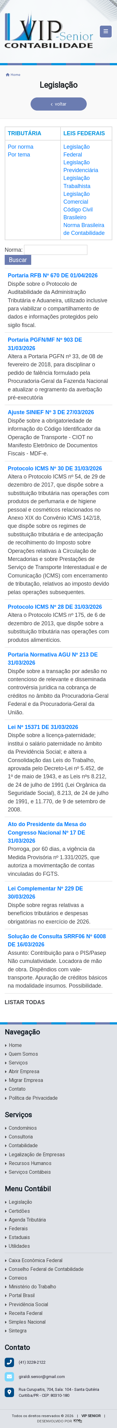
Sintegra (16, 1331)
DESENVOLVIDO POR (54, 1421)
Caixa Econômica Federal (33, 1260)
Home (13, 75)
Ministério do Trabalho (30, 1287)
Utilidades (17, 1246)
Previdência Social (26, 1304)
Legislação (18, 1202)
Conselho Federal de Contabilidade (44, 1269)
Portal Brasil (20, 1295)
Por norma (20, 147)
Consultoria (19, 1137)
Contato (15, 1089)
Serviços (16, 1063)
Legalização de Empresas (35, 1155)
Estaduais (17, 1237)
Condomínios (21, 1128)
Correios (16, 1278)
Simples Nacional (25, 1322)
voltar (58, 104)
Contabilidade (21, 1145)
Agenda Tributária (25, 1220)
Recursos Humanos (28, 1163)
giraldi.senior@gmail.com (42, 1376)
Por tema (19, 154)
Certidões (17, 1211)
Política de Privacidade (31, 1098)
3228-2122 (32, 1362)
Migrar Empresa (24, 1080)
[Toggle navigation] (105, 31)
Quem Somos (21, 1054)
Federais (16, 1229)
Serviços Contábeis (28, 1172)
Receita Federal (23, 1313)
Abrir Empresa (22, 1071)
